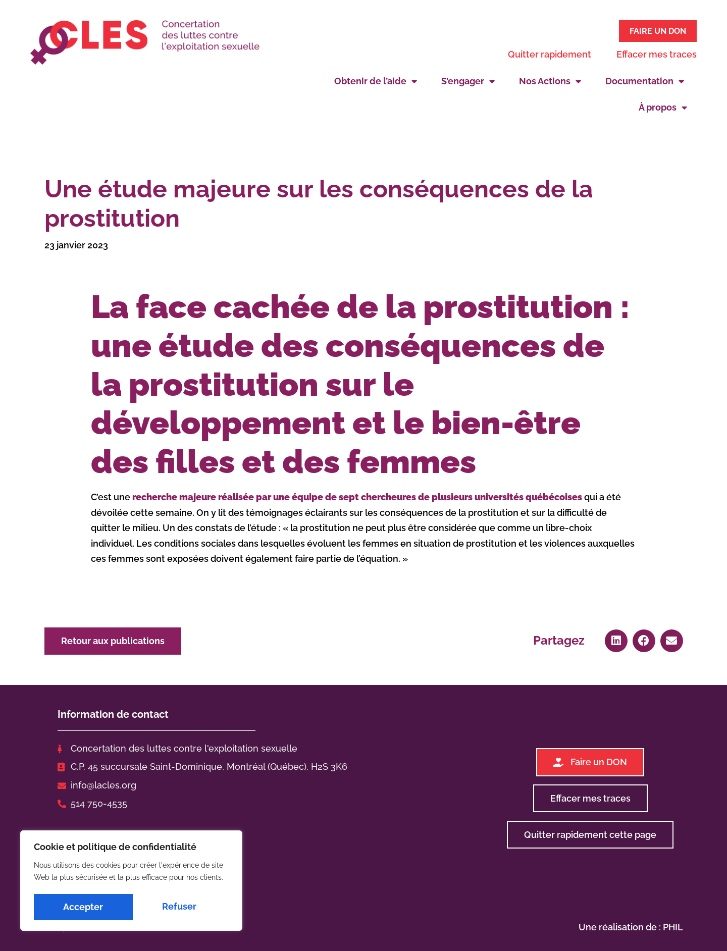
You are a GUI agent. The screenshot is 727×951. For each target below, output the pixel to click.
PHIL (673, 925)
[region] (131, 882)
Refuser (80, 907)
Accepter (179, 907)
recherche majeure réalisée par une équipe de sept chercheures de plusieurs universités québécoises (357, 495)
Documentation (644, 79)
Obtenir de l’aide (375, 79)
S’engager (468, 79)
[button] (616, 638)
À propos (663, 106)
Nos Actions (550, 79)
